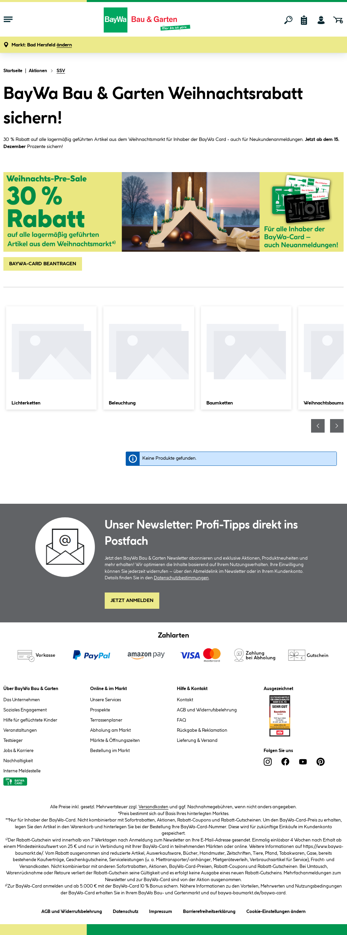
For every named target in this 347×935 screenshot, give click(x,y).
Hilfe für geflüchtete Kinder (30, 720)
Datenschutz (125, 910)
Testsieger (13, 741)
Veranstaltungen (20, 730)
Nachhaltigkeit (18, 761)
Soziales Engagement (25, 710)
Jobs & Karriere (18, 751)
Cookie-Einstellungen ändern (276, 910)
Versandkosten (153, 807)
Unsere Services (105, 700)
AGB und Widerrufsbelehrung (207, 710)
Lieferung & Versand (197, 741)
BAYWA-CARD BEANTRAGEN (42, 264)
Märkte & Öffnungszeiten (115, 741)
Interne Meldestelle (22, 771)
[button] (42, 45)
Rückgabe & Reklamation (202, 730)
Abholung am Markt (110, 730)
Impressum (160, 910)
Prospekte (100, 710)
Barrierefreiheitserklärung (209, 910)
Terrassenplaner (106, 720)
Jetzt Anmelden (132, 600)
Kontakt (185, 700)
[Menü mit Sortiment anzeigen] (8, 20)
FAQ (181, 720)
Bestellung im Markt (110, 751)
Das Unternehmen (21, 700)
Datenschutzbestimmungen (181, 578)
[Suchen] (288, 20)
